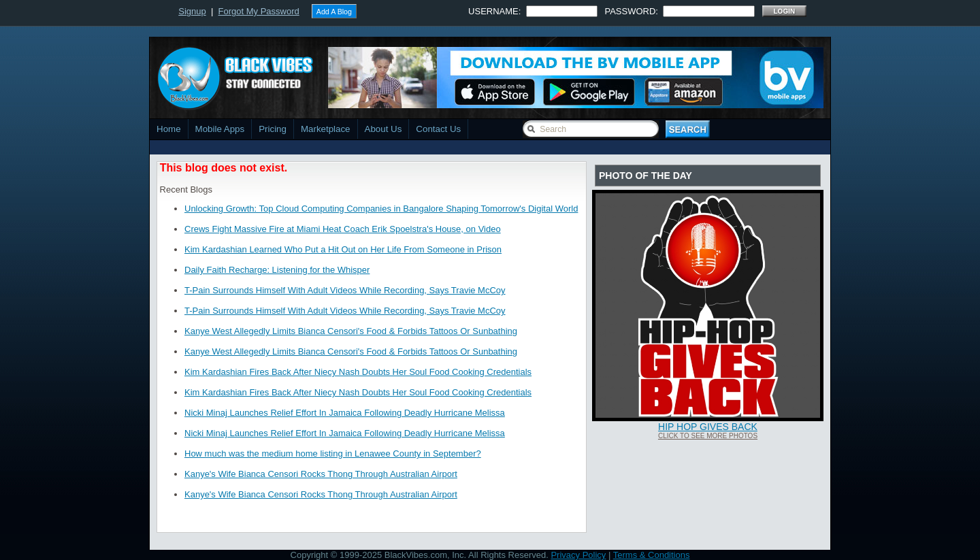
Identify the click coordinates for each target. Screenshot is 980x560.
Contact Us (438, 129)
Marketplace (325, 129)
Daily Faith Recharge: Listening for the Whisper (277, 270)
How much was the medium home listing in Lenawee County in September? (332, 453)
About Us (383, 129)
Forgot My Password (258, 11)
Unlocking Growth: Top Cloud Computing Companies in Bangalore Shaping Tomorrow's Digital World (381, 208)
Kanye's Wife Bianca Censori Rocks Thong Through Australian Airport (320, 474)
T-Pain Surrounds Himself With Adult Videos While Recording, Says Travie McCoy (345, 290)
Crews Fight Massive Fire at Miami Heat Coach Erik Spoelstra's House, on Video (342, 229)
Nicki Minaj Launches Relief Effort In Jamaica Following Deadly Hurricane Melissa (344, 413)
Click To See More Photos (707, 436)
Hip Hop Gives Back (707, 426)
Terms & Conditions (651, 555)
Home (169, 129)
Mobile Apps (220, 129)
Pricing (273, 129)
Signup (192, 11)
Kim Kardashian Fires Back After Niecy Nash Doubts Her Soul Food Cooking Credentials (358, 372)
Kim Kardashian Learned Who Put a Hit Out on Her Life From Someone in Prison (343, 249)
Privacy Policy (578, 555)
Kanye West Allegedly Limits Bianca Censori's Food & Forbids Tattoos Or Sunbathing (350, 331)
